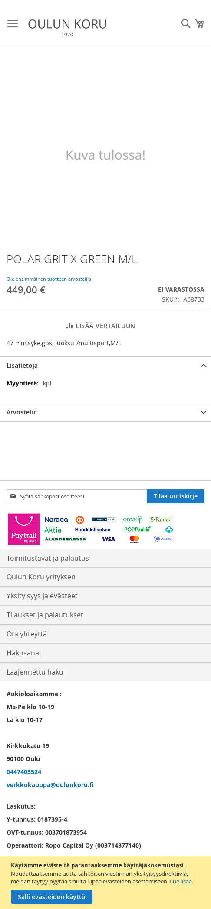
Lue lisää (181, 881)
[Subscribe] (175, 496)
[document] (106, 882)
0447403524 (24, 772)
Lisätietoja (22, 365)
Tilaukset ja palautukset (45, 615)
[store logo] (67, 28)
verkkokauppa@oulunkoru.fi (50, 785)
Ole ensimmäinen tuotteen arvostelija (49, 279)
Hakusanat (24, 653)
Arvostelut (22, 412)
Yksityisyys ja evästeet (42, 596)
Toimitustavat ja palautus (48, 558)
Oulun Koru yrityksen (41, 576)
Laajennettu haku (35, 672)
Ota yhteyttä (27, 634)
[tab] (105, 365)
